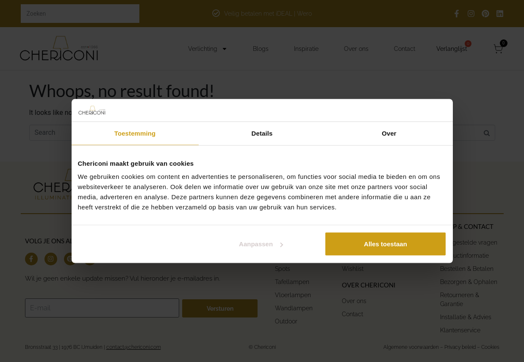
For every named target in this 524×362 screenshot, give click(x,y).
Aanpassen (261, 244)
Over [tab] (389, 132)
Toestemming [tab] (135, 132)
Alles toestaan (385, 244)
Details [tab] (262, 132)
